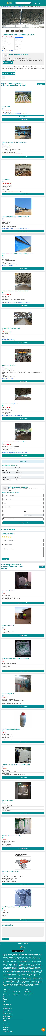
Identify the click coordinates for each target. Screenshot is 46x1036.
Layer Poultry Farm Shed (9, 363)
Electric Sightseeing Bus (35, 981)
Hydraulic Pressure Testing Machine (21, 969)
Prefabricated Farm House (8, 959)
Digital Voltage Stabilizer (28, 967)
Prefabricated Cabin (21, 961)
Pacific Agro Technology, (7, 376)
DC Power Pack (22, 964)
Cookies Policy (27, 989)
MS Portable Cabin (35, 959)
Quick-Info (5, 996)
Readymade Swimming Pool (12, 981)
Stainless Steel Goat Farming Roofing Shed (14, 140)
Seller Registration (7, 1005)
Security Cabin (27, 958)
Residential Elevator (31, 957)
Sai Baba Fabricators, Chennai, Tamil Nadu (12, 152)
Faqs (4, 999)
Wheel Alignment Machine (12, 978)
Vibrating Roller (15, 954)
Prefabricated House (23, 962)
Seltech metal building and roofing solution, (12, 413)
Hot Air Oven (16, 964)
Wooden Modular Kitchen (11, 976)
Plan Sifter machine (22, 972)
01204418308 (6, 1021)
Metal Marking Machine (17, 971)
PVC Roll (33, 971)
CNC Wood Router (10, 965)
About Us (5, 989)
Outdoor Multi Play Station (35, 952)
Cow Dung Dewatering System (10, 869)
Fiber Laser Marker (7, 971)
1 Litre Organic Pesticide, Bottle (11, 727)
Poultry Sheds (20, 4)
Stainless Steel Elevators (18, 958)
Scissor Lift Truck (8, 958)
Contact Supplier (7, 60)
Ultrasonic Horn (30, 972)
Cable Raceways (37, 972)
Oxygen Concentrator (30, 982)
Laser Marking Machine (18, 952)
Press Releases (16, 989)
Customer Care (6, 993)
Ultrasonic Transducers (23, 974)
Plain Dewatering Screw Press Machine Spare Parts (16, 905)
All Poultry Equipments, (7, 263)
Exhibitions (5, 997)
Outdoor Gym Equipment (23, 981)
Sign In (37, 2)
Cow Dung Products (7, 798)
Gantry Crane (19, 968)
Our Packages (6, 1008)
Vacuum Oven (9, 964)
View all (41, 564)
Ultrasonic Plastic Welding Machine (10, 974)
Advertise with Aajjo (7, 1006)
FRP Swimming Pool (17, 979)
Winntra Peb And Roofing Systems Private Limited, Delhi (15, 226)
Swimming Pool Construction (29, 979)
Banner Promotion (7, 1010)
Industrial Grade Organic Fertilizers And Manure (15, 656)
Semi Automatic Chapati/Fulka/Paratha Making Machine (30, 978)
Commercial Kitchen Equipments (10, 972)
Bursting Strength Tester (8, 969)
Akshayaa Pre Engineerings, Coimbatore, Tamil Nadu (14, 450)
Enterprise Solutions (7, 1014)
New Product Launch (8, 1013)
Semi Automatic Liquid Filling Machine (31, 975)
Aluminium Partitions (7, 955)
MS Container (13, 961)
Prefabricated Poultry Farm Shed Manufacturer (15, 289)
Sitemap (5, 991)
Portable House (34, 958)
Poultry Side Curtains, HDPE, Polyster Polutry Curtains (17, 252)
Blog (4, 994)
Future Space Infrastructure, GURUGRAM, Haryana (14, 112)
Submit (5, 557)
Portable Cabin (26, 952)
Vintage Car (8, 982)
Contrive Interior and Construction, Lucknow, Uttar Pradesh (16, 300)
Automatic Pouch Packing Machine (14, 975)
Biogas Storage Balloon (8, 588)
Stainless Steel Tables (17, 955)
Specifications (23, 459)
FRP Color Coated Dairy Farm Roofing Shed (14, 439)
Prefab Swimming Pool (8, 979)
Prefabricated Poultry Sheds (10, 402)
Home (2, 4)
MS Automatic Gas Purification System (13, 834)
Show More (40, 82)
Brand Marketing (7, 1011)
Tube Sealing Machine (23, 954)
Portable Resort (26, 959)
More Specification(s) (7, 49)
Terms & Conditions (28, 991)
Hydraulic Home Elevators (20, 957)
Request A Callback (23, 941)
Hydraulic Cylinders (31, 964)
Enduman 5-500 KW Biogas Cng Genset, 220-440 (16, 763)
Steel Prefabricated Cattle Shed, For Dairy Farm (15, 215)
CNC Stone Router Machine (30, 965)
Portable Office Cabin (30, 961)
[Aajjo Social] (25, 949)
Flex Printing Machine (19, 965)
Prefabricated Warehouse (12, 962)
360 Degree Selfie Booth (18, 984)
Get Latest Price (19, 35)
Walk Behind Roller (7, 954)
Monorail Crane (31, 968)
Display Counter (11, 957)
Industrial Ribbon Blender (34, 954)
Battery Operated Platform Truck (18, 982)
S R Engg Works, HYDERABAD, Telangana (12, 189)
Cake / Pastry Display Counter (36, 969)
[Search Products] (15, 2)
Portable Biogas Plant (8, 624)
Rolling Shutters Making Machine (24, 976)
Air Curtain (38, 971)
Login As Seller (6, 1016)
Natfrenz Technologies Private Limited (18, 53)
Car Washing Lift (35, 976)
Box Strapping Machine (27, 955)
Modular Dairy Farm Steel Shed (11, 326)
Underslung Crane (11, 968)
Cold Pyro (10, 984)
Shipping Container (32, 962)
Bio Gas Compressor (8, 692)
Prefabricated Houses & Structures (10, 4)
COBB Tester (38, 968)
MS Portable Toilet (19, 959)
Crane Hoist (25, 968)
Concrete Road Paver (28, 984)
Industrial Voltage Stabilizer (17, 967)
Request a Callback (8, 72)
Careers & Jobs (16, 991)
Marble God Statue (26, 971)
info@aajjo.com (6, 1025)
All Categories (16, 993)
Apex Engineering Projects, (8, 338)
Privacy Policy (27, 993)
